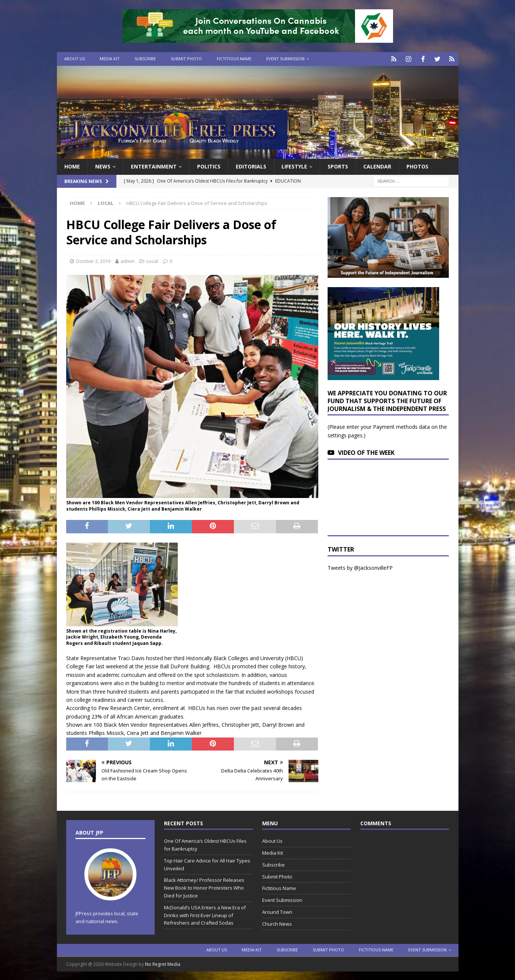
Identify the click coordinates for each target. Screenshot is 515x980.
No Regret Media (162, 963)
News (102, 165)
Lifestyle (294, 165)
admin (127, 260)
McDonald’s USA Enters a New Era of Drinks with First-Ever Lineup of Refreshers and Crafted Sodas (205, 914)
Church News (277, 922)
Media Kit (110, 58)
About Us (74, 58)
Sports (338, 165)
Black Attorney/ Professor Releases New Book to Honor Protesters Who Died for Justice (204, 887)
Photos (417, 165)
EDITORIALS (251, 165)
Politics (209, 165)
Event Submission (285, 58)
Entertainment (154, 165)
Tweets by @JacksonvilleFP (360, 567)
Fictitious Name (234, 58)
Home (72, 165)
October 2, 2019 (93, 260)
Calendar (377, 165)
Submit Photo (186, 58)
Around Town (277, 911)
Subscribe (145, 58)
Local (152, 260)
